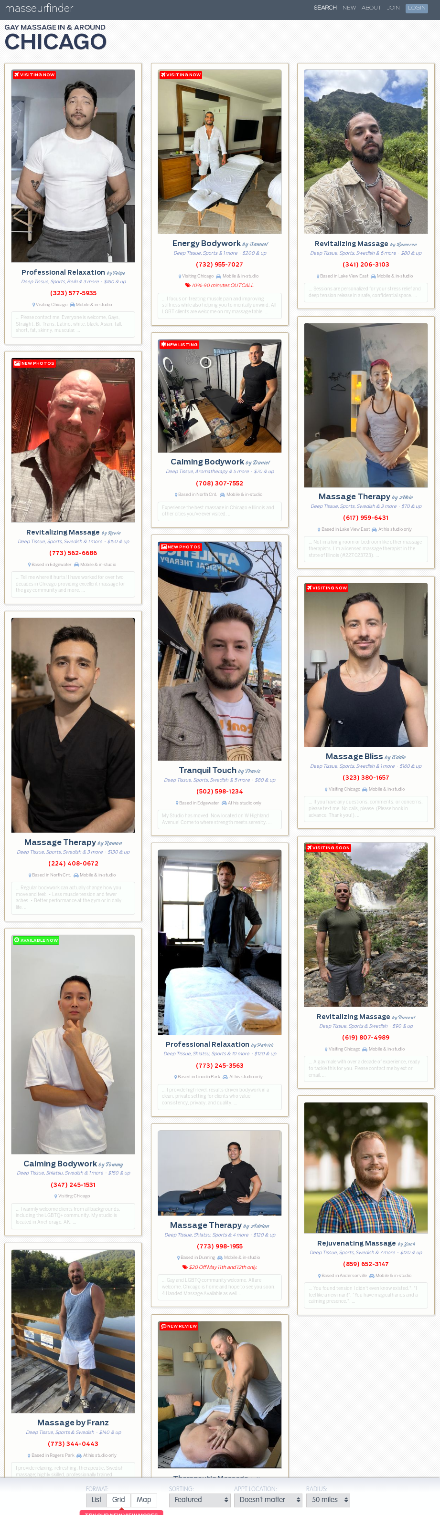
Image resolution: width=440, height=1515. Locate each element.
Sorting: (181, 1489)
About (371, 8)
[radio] (96, 1500)
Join (393, 8)
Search (325, 8)
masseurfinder (39, 10)
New (349, 8)
